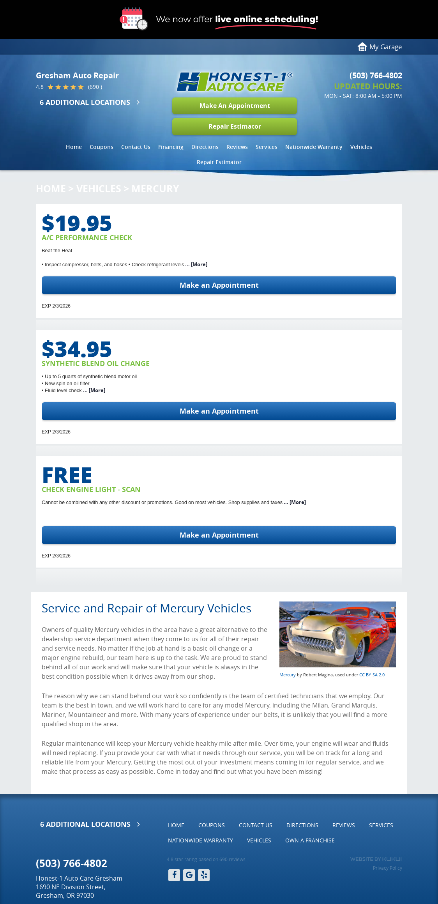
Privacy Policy (387, 868)
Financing (171, 146)
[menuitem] (74, 147)
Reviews (237, 146)
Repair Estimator (234, 126)
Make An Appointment (235, 105)
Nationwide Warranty (314, 146)
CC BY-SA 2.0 (372, 675)
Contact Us (135, 146)
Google (189, 875)
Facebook (174, 875)
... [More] (195, 264)
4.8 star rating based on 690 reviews (206, 859)
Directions (205, 146)
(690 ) (95, 87)
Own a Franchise (310, 840)
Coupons (101, 146)
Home (74, 146)
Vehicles (361, 146)
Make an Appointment (219, 285)
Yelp (204, 875)
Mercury (155, 188)
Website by (376, 859)
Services (266, 146)
